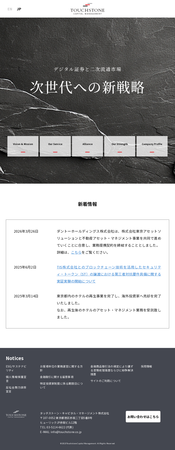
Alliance (88, 144)
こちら (76, 252)
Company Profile (152, 144)
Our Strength (120, 144)
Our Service (55, 144)
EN (9, 8)
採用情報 (146, 366)
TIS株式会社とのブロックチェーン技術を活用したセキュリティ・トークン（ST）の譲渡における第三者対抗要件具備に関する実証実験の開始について (109, 274)
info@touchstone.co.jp (66, 432)
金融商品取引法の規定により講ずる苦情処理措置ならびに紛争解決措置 (112, 370)
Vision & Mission (23, 144)
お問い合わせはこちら (143, 416)
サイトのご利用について (106, 381)
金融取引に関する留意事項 (56, 377)
